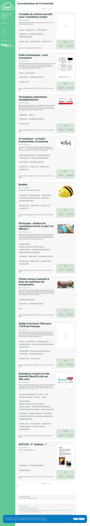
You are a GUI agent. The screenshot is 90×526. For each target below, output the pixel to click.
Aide (2, 35)
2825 (61, 435)
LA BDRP (3, 33)
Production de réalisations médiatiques (41, 249)
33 (66, 125)
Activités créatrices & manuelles (26, 155)
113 (66, 171)
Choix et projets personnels (47, 409)
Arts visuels (40, 394)
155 (66, 83)
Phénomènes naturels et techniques (40, 158)
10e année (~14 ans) (35, 41)
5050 (66, 431)
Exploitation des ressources (35, 413)
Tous (20, 308)
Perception (37, 397)
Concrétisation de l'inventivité (36, 34)
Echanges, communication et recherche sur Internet (31, 246)
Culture (46, 394)
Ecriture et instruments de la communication (43, 344)
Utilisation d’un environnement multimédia (29, 252)
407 (66, 41)
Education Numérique (24, 244)
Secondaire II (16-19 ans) (25, 426)
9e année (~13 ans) (23, 41)
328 (61, 129)
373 (66, 360)
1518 (61, 476)
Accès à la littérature (30, 341)
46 (61, 46)
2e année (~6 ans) (23, 166)
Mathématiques (23, 115)
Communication (23, 195)
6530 (61, 87)
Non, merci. (81, 518)
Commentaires (30, 508)
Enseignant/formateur (24, 429)
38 (66, 265)
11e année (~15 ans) (46, 41)
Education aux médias (24, 249)
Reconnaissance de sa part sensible (43, 416)
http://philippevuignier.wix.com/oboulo (27, 389)
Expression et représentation (43, 155)
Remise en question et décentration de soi (29, 198)
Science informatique (42, 30)
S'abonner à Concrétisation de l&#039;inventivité (17, 486)
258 (61, 214)
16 (66, 210)
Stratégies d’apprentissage (25, 36)
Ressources (22, 508)
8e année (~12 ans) (23, 81)
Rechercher (4, 22)
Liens (2, 29)
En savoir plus (70, 46)
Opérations (31, 115)
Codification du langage (34, 195)
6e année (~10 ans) (23, 123)
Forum (36, 508)
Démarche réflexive (46, 195)
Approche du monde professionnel (27, 394)
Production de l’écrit (30, 30)
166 (61, 270)
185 (61, 364)
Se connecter (4, 40)
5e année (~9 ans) (23, 169)
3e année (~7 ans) (34, 166)
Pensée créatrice (23, 34)
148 (61, 314)
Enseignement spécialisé (39, 426)
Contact (3, 31)
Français (21, 30)
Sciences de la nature (24, 158)
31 (66, 310)
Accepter (76, 518)
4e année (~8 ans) (44, 166)
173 (61, 175)
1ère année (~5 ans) (24, 205)
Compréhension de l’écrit (43, 341)
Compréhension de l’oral (25, 344)
